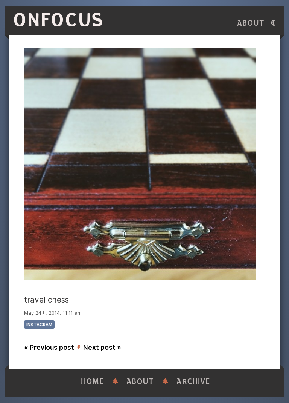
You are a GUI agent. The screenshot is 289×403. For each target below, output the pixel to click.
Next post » (102, 347)
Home (92, 382)
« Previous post (49, 347)
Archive (193, 382)
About (251, 23)
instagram (39, 324)
